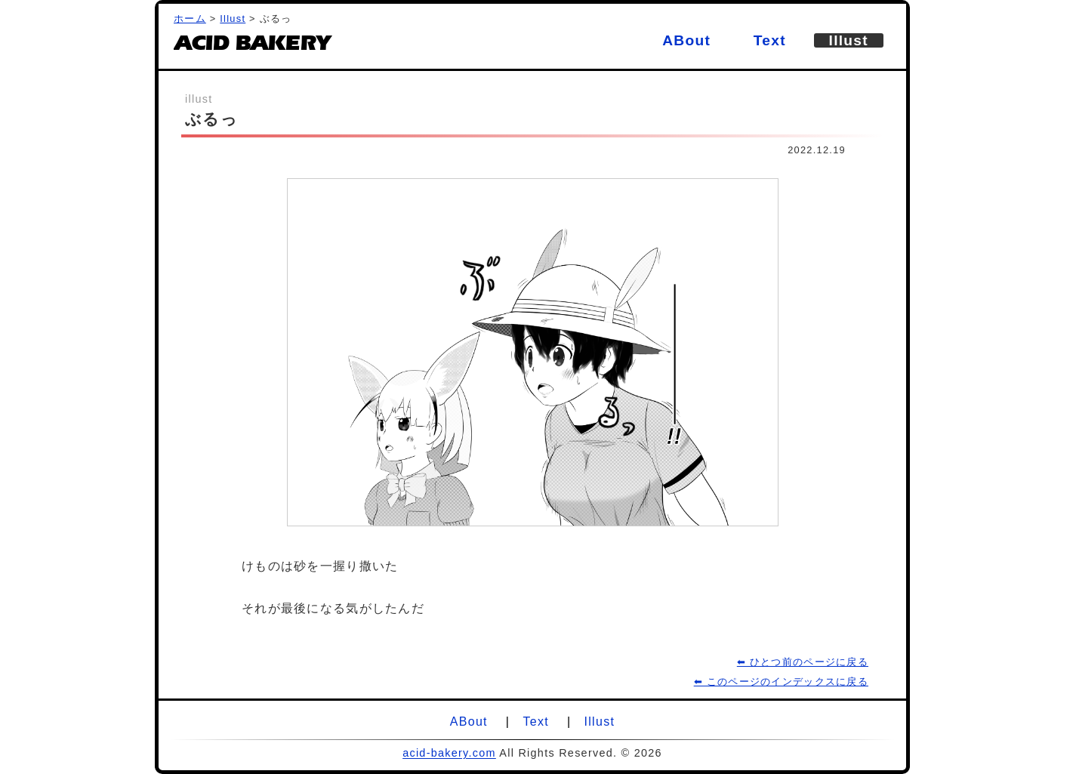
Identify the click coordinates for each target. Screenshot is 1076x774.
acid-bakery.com (449, 753)
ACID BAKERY (251, 46)
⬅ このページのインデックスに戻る (781, 681)
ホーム (190, 18)
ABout (686, 40)
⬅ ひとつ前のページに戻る (802, 662)
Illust (232, 18)
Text (770, 40)
